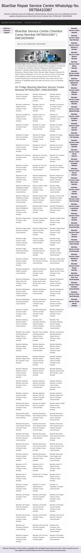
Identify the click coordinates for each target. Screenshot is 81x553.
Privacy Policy (21, 548)
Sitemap (5, 548)
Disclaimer (12, 548)
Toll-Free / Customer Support (6, 30)
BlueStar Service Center (12, 22)
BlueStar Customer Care (33, 22)
